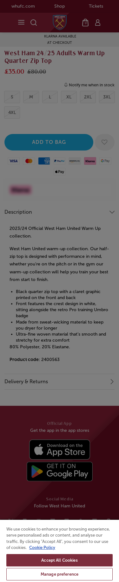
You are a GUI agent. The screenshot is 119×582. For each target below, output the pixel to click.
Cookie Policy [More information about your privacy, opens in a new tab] (42, 547)
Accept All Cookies (59, 560)
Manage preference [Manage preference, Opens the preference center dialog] (59, 574)
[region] (59, 550)
